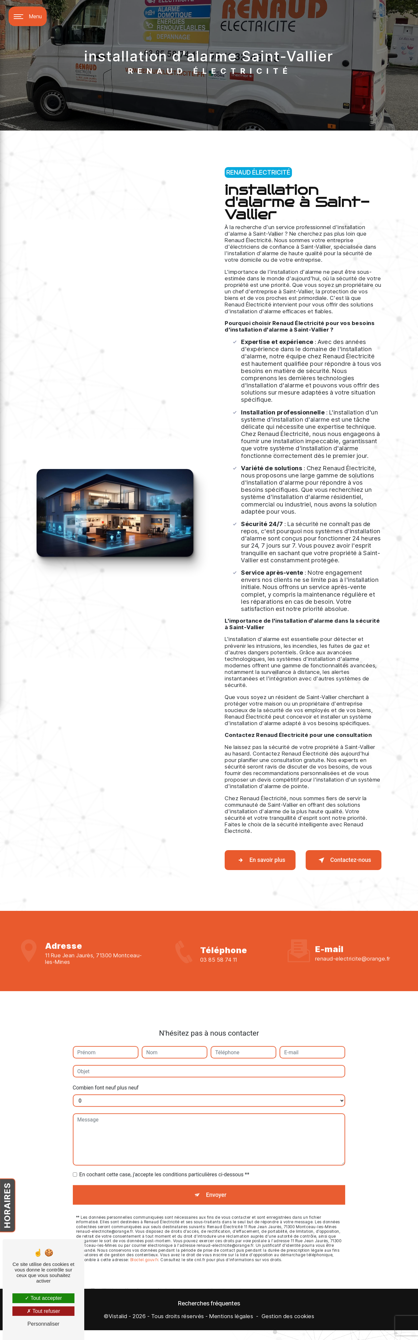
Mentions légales (231, 1326)
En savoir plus (260, 863)
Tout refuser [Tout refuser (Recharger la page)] (43, 1311)
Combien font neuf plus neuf (106, 1074)
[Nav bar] (27, 16)
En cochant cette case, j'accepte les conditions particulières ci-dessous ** (164, 1161)
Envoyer (216, 1182)
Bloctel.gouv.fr (144, 1248)
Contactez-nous (338, 863)
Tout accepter (43, 1298)
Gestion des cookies (288, 1326)
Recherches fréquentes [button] (209, 1313)
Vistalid (118, 1326)
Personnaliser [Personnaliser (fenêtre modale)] (43, 1324)
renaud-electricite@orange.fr (352, 945)
